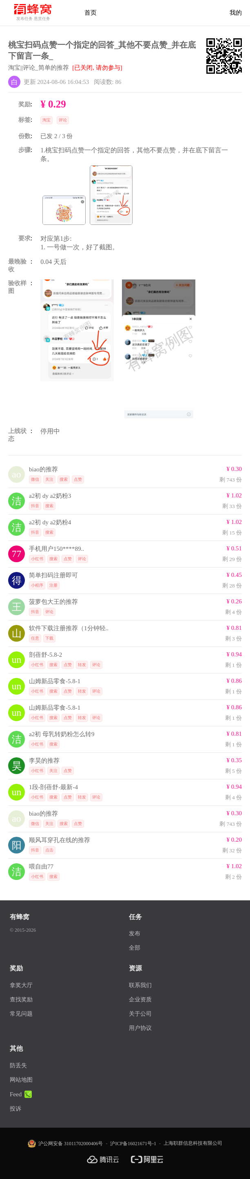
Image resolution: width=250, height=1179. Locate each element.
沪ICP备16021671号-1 (133, 1143)
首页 (90, 12)
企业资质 (140, 999)
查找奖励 (21, 999)
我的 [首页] (236, 12)
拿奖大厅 (21, 985)
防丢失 (18, 1065)
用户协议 (140, 1028)
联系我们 (140, 985)
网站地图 (21, 1080)
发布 (134, 933)
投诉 (15, 1109)
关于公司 (140, 1014)
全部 (134, 948)
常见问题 (21, 1014)
